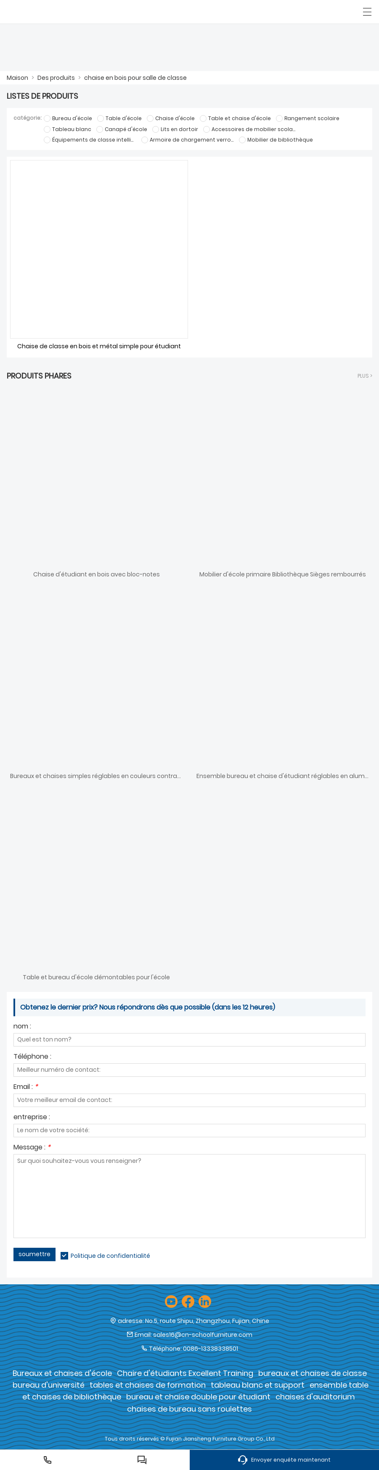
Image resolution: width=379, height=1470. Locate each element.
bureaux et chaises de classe (312, 1373)
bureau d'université (49, 1385)
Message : (31, 1148)
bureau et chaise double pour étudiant (198, 1396)
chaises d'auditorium (315, 1396)
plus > (365, 375)
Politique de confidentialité (110, 1256)
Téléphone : (32, 1057)
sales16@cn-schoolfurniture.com (202, 1335)
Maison (17, 78)
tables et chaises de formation (148, 1385)
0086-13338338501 (210, 1348)
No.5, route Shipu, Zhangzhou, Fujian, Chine (207, 1321)
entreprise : (31, 1118)
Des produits (56, 78)
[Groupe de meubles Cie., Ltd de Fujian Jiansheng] (45, 11)
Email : (25, 1087)
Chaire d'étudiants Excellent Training (185, 1373)
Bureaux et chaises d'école (62, 1373)
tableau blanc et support (258, 1385)
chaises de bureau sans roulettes (189, 1409)
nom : (22, 1027)
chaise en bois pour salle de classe (135, 78)
